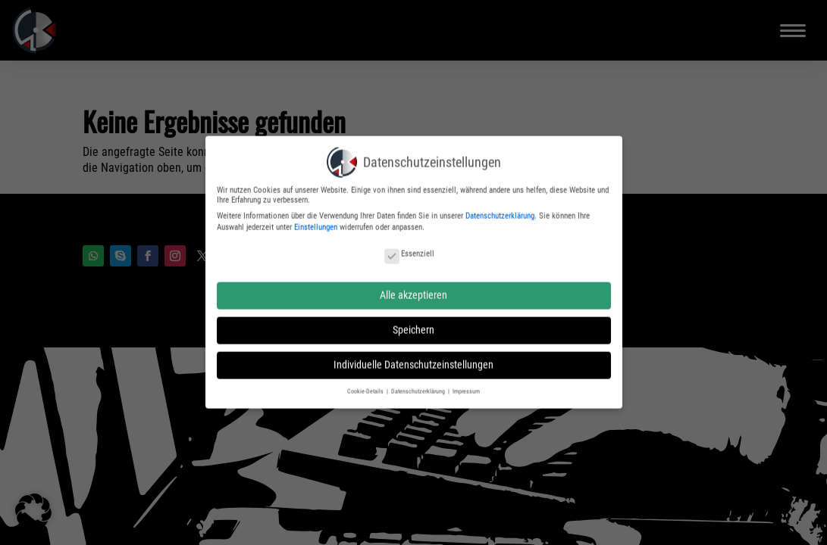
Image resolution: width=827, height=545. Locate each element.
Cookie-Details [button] (366, 384)
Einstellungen (315, 221)
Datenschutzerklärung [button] (418, 384)
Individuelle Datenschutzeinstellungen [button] (413, 359)
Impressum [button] (466, 384)
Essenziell (409, 247)
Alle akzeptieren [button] (413, 288)
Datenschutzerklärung (499, 209)
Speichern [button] (413, 323)
